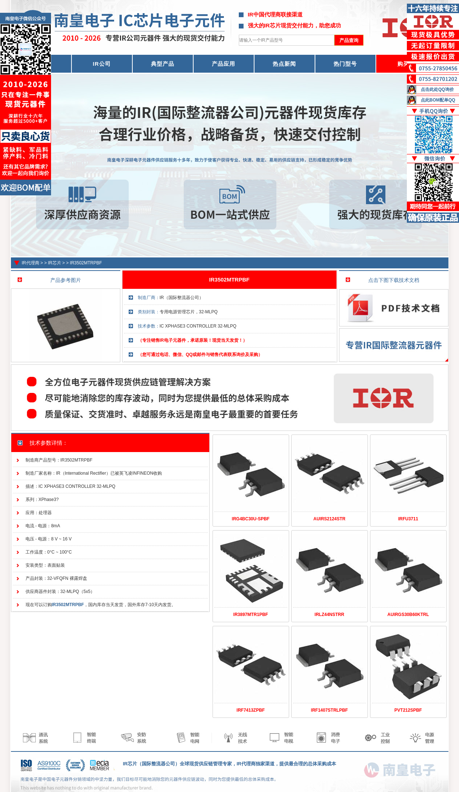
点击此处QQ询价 (437, 89)
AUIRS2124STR (329, 518)
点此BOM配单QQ (438, 100)
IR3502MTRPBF (86, 262)
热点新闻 (284, 64)
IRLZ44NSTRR (329, 614)
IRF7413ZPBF (251, 710)
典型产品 (162, 64)
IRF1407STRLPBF (329, 710)
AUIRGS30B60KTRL (408, 614)
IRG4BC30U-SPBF (250, 518)
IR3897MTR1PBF (250, 614)
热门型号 (345, 64)
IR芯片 (54, 262)
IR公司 (102, 64)
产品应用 (223, 64)
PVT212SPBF (408, 710)
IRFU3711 (408, 518)
